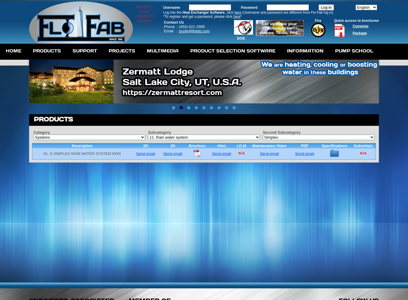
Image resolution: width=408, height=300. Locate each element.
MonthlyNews (144, 9)
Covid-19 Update (144, 18)
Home (13, 51)
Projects (122, 51)
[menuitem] (13, 52)
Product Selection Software (232, 51)
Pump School (354, 51)
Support (85, 51)
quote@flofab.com (194, 31)
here (237, 12)
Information (305, 51)
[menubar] (189, 52)
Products (47, 51)
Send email (145, 153)
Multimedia (163, 51)
